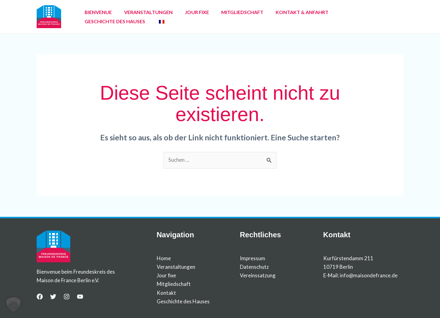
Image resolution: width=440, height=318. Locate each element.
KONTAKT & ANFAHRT (280, 17)
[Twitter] (53, 297)
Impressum (252, 258)
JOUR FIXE (185, 17)
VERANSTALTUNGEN (141, 17)
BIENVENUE (95, 17)
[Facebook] (40, 297)
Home (164, 258)
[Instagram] (67, 297)
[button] (13, 304)
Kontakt (166, 293)
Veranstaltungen (176, 267)
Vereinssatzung (258, 275)
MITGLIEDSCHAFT (225, 17)
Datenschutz (254, 267)
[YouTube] (80, 297)
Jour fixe (166, 275)
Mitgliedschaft (174, 284)
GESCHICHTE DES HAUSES (344, 17)
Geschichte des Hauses (183, 301)
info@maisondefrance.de (369, 275)
